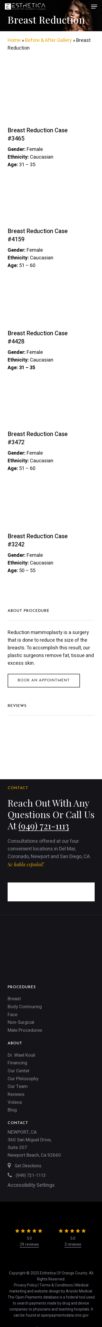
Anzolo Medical (79, 1291)
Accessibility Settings (31, 1185)
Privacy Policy (25, 1285)
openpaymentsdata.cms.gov (65, 1315)
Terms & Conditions (56, 1285)
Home (14, 40)
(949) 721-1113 (43, 825)
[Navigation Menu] (94, 6)
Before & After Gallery (48, 40)
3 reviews (72, 1244)
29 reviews (29, 1244)
